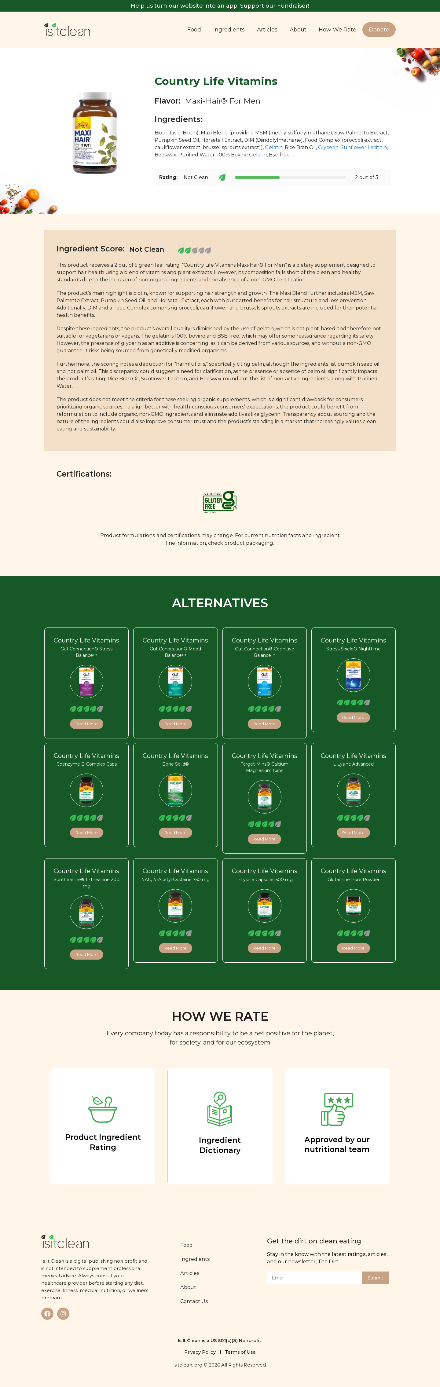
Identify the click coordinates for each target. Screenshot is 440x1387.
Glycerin (328, 147)
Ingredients (229, 29)
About (298, 29)
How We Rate (337, 29)
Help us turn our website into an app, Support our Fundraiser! (220, 5)
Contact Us (195, 1301)
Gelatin (274, 147)
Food (194, 29)
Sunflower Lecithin (364, 147)
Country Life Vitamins (86, 640)
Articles (267, 29)
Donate (379, 29)
